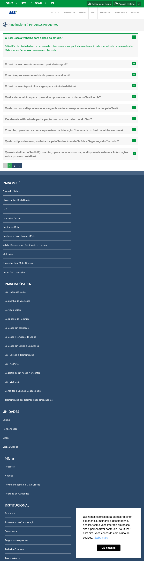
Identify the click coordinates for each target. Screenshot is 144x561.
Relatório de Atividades (86, 346)
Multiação (8, 254)
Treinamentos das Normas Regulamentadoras (98, 299)
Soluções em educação (86, 227)
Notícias (78, 328)
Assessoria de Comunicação (19, 375)
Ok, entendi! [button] (108, 547)
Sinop (6, 337)
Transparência (12, 411)
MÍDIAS (93, 12)
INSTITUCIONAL (105, 12)
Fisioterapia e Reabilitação (16, 200)
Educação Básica (11, 218)
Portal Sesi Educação (14, 272)
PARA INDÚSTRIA (69, 12)
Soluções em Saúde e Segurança (91, 245)
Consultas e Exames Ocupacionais (92, 290)
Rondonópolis (10, 328)
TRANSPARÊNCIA (121, 12)
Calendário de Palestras (86, 218)
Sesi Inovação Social (84, 191)
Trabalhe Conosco (14, 402)
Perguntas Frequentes (43, 24)
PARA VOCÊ (55, 12)
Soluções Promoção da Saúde (89, 236)
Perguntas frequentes (16, 393)
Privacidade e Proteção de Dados (22, 482)
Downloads (11, 464)
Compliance (11, 384)
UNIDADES (82, 12)
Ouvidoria (10, 446)
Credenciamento (13, 473)
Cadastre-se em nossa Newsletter (91, 272)
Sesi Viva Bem (81, 281)
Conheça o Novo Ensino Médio (19, 236)
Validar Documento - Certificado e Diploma (25, 245)
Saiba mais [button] (101, 537)
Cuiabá (6, 319)
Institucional (18, 24)
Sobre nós (10, 366)
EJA (5, 209)
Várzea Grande (10, 346)
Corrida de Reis (11, 227)
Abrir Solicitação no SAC (18, 455)
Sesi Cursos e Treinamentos (88, 254)
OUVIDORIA (135, 12)
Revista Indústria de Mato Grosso (92, 337)
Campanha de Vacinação (87, 200)
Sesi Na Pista (81, 263)
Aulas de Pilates (11, 191)
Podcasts (79, 319)
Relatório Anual (13, 438)
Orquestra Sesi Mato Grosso (18, 263)
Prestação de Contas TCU (18, 429)
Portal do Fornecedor (16, 420)
